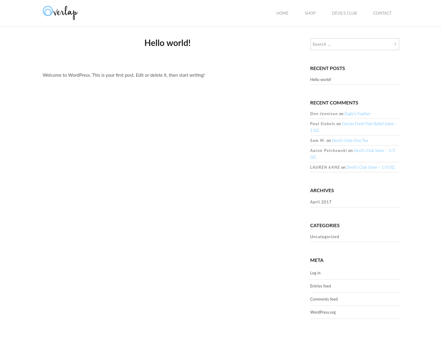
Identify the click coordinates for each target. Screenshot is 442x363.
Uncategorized (324, 236)
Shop (310, 13)
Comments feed (324, 299)
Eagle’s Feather (357, 113)
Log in (315, 272)
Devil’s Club (344, 13)
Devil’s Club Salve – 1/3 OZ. (371, 167)
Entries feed (320, 286)
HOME (282, 13)
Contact (382, 13)
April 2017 (321, 201)
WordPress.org (323, 312)
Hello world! (320, 79)
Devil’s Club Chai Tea (350, 140)
